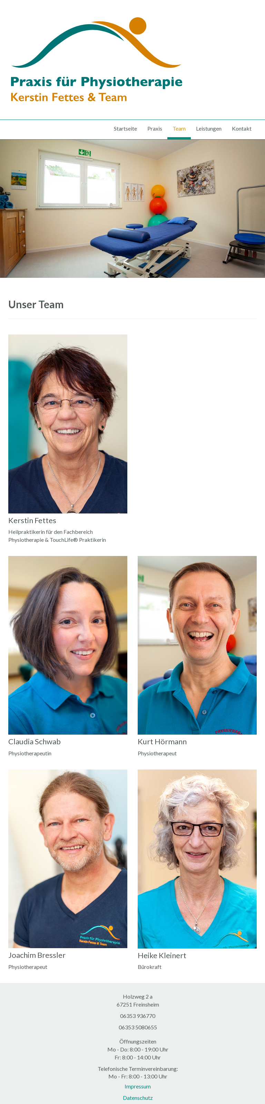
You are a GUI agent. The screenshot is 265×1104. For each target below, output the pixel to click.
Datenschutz (138, 1097)
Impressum (138, 1086)
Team (179, 128)
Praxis (154, 128)
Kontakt (242, 128)
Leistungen (209, 128)
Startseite (125, 128)
